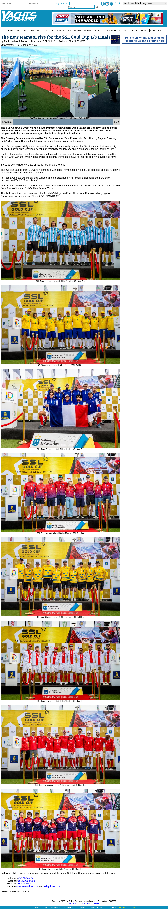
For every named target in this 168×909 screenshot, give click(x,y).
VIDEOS (98, 30)
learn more (122, 907)
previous (7, 122)
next (116, 122)
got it (133, 907)
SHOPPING (142, 30)
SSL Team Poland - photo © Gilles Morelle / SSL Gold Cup (60, 700)
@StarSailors (23, 883)
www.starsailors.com (27, 886)
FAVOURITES (37, 30)
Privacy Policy (93, 903)
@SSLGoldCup (26, 878)
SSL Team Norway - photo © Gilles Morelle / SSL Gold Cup (60, 532)
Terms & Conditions (77, 903)
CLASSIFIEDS (126, 30)
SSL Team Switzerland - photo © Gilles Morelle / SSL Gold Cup (60, 784)
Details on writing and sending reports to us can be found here (144, 39)
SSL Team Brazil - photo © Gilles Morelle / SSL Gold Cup (60, 364)
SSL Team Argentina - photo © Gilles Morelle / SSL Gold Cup (60, 280)
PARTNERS (111, 30)
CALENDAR (74, 30)
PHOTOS (87, 30)
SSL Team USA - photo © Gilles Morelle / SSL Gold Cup (60, 868)
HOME (10, 30)
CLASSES (61, 30)
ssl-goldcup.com (52, 886)
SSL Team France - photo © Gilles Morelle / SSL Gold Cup (60, 448)
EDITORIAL (22, 30)
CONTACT (155, 30)
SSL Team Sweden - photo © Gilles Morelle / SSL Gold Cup (60, 616)
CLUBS (50, 30)
